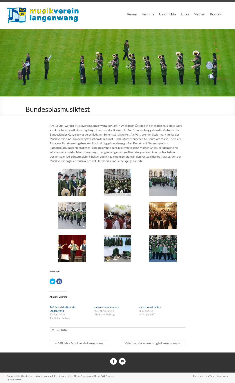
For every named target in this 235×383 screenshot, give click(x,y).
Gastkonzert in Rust (150, 307)
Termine (148, 14)
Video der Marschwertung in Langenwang (153, 343)
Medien (199, 14)
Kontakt (216, 14)
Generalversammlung (106, 307)
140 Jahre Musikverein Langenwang (78, 343)
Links (185, 14)
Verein (132, 14)
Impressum (222, 376)
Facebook (198, 376)
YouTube (210, 376)
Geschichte (167, 14)
